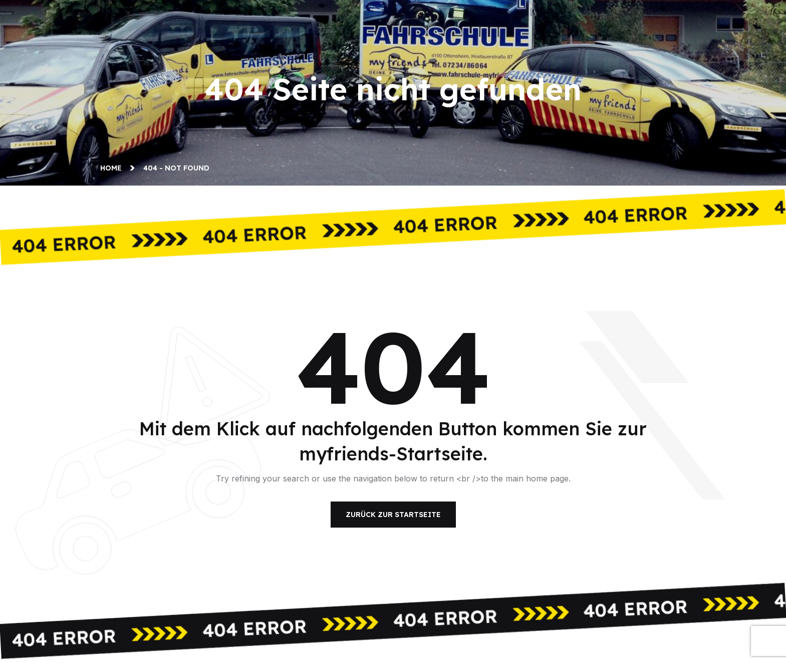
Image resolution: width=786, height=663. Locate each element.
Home (113, 168)
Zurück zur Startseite (393, 514)
